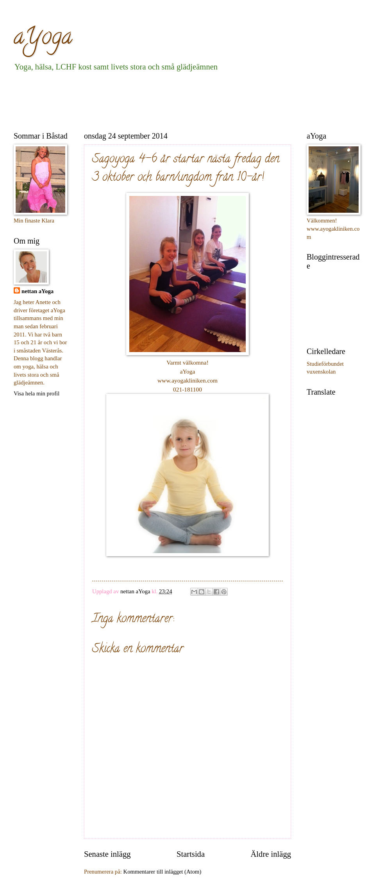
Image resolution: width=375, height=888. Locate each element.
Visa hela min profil (36, 393)
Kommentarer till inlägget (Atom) (162, 871)
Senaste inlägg (107, 854)
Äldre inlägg (270, 854)
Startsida (191, 854)
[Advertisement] (156, 99)
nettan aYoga (37, 291)
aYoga (43, 38)
